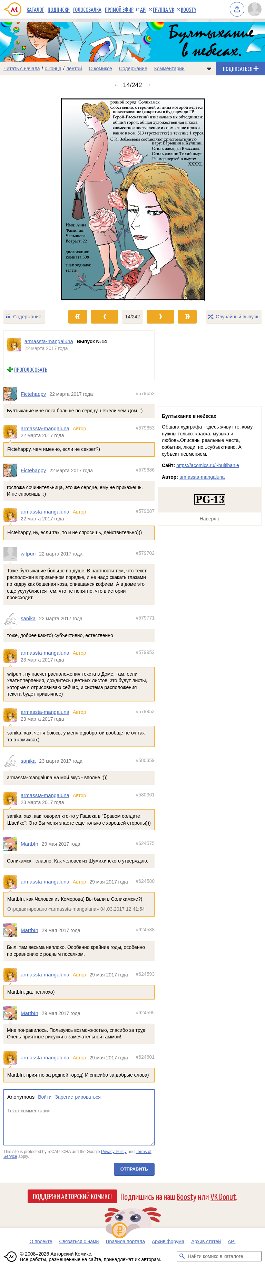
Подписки (59, 9)
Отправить (134, 1169)
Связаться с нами (79, 1241)
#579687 (145, 511)
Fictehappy (33, 394)
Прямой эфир (119, 9)
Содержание (133, 68)
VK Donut (223, 1196)
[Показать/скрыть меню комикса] (209, 68)
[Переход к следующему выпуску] (132, 199)
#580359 (145, 760)
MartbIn (29, 844)
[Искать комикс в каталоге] (182, 1256)
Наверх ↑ (210, 518)
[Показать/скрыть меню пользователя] (254, 9)
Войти (44, 1097)
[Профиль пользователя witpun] (12, 554)
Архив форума (168, 1241)
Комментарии (169, 68)
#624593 (145, 974)
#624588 (145, 929)
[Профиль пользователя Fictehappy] (12, 394)
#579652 (145, 393)
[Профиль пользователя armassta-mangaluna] (14, 345)
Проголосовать (30, 369)
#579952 (145, 652)
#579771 (145, 618)
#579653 (145, 428)
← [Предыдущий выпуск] (116, 85)
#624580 (145, 881)
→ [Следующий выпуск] (149, 85)
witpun (28, 554)
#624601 (145, 1057)
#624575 (145, 843)
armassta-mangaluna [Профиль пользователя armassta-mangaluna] (48, 341)
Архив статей (206, 1241)
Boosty (188, 9)
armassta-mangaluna (45, 428)
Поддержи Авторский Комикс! (72, 1196)
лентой (74, 68)
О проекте (40, 1241)
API (143, 9)
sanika (28, 618)
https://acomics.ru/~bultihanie (207, 465)
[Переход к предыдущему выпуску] (33, 199)
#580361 (145, 794)
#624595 (145, 1012)
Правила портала (125, 1241)
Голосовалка (87, 9)
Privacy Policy (114, 1151)
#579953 (145, 711)
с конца (53, 68)
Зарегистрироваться (77, 1097)
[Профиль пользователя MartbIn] (12, 844)
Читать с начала (21, 68)
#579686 (145, 470)
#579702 (145, 553)
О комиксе (100, 68)
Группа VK (163, 9)
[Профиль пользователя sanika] (12, 618)
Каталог (35, 9)
